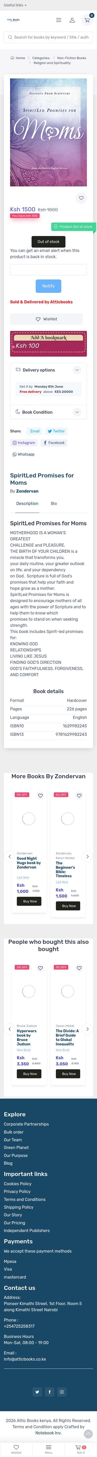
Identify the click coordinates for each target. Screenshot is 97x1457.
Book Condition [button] (34, 411)
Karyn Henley (65, 858)
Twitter (56, 431)
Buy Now (30, 901)
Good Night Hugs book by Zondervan (29, 863)
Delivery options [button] (35, 369)
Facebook (54, 443)
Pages (16, 709)
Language (19, 717)
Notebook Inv (48, 1433)
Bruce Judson (27, 1026)
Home (18, 58)
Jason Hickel (65, 1026)
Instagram (24, 443)
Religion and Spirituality (52, 63)
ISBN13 (17, 734)
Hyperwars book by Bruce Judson (26, 1037)
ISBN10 (17, 725)
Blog (8, 1163)
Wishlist (46, 319)
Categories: (41, 58)
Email (34, 431)
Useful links (13, 5)
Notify (48, 285)
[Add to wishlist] (81, 198)
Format (17, 700)
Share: (15, 431)
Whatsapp (23, 454)
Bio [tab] (54, 503)
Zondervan (24, 853)
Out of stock (48, 241)
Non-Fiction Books (71, 58)
